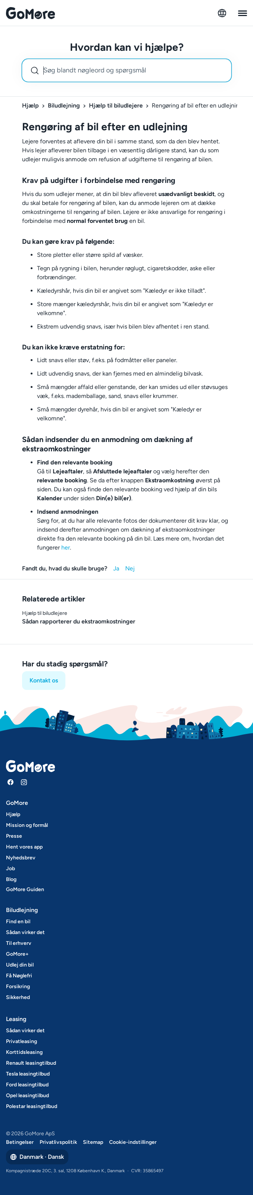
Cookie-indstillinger (133, 1142)
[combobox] (126, 70)
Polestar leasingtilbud (31, 1106)
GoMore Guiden (25, 889)
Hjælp (30, 105)
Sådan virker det (25, 932)
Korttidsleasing (24, 1052)
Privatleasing (21, 1041)
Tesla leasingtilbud (28, 1074)
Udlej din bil (20, 965)
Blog (11, 879)
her (65, 547)
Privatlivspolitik (58, 1142)
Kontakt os (44, 680)
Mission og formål (27, 825)
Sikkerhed (18, 997)
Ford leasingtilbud (27, 1085)
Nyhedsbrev (21, 858)
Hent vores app (24, 847)
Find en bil (18, 921)
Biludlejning (64, 105)
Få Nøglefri (19, 976)
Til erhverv (18, 943)
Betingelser (20, 1142)
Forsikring (18, 986)
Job (10, 868)
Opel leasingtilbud (27, 1095)
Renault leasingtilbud (31, 1063)
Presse (14, 836)
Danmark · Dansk (37, 1156)
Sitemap (93, 1142)
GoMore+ (17, 954)
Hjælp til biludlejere (116, 105)
